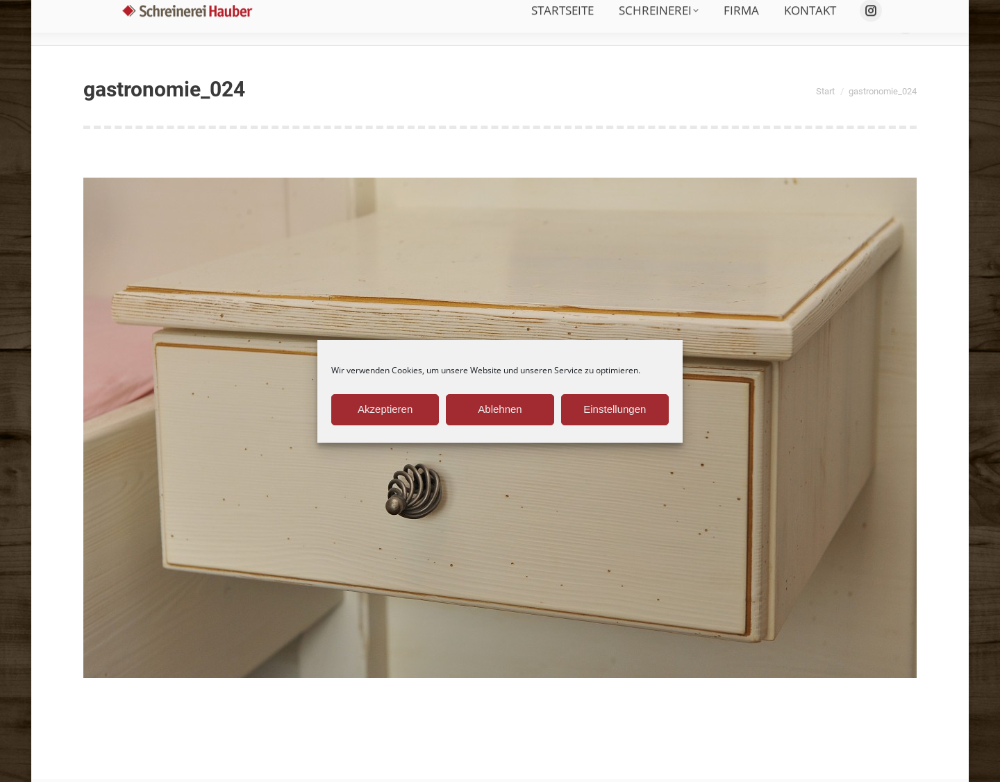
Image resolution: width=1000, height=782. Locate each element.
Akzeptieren (385, 409)
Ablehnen (500, 409)
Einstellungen (614, 409)
